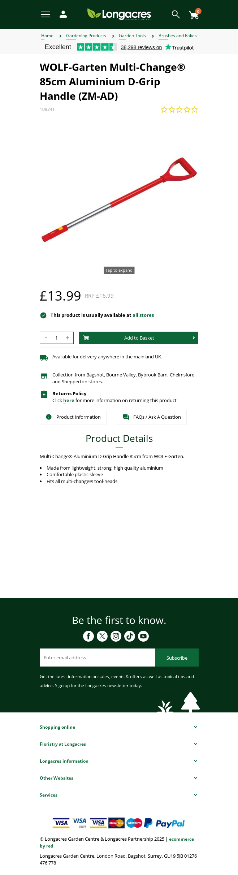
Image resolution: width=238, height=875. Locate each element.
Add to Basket (119, 338)
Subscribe (176, 658)
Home (47, 36)
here (68, 400)
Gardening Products (86, 36)
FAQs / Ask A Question (151, 417)
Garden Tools (132, 36)
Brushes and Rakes (178, 36)
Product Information (73, 417)
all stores (143, 315)
